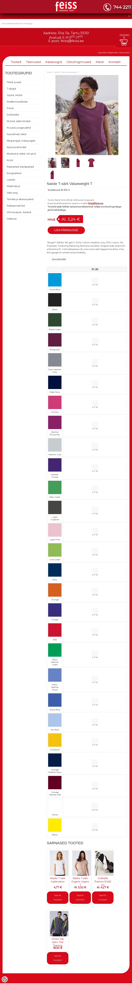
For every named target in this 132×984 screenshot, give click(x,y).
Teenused (33, 62)
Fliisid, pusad (14, 82)
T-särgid (11, 88)
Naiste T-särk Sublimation (57, 880)
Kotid (10, 160)
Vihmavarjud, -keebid (19, 212)
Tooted (16, 62)
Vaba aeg (12, 192)
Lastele (11, 179)
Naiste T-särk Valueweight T (66, 72)
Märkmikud (13, 186)
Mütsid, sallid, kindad (18, 121)
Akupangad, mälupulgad (21, 140)
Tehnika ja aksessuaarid (20, 199)
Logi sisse (102, 52)
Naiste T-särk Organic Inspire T (80, 881)
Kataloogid (53, 62)
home (49, 72)
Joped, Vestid (14, 95)
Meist (100, 62)
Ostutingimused (79, 62)
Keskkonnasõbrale (17, 101)
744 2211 (122, 7)
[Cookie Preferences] (5, 979)
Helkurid (11, 218)
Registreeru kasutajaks (118, 52)
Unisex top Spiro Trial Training (57, 942)
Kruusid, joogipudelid (19, 127)
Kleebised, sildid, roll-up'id (21, 153)
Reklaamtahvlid (16, 205)
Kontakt (115, 62)
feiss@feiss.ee (72, 41)
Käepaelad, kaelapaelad (20, 166)
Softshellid (13, 114)
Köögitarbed (14, 173)
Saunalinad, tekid (16, 134)
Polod (10, 108)
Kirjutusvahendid (16, 147)
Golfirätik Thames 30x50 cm (102, 881)
